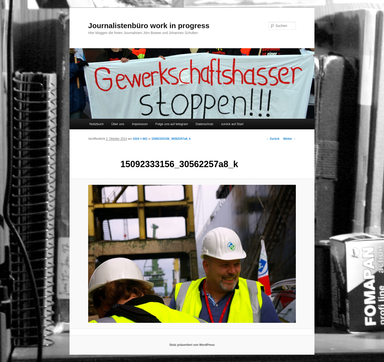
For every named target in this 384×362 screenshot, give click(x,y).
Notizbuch (96, 124)
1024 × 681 (140, 138)
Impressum (140, 124)
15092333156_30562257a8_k (171, 138)
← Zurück (272, 138)
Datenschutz (204, 124)
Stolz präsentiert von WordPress (192, 345)
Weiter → (289, 138)
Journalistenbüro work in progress (148, 26)
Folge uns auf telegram (172, 124)
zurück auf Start (232, 124)
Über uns (117, 124)
